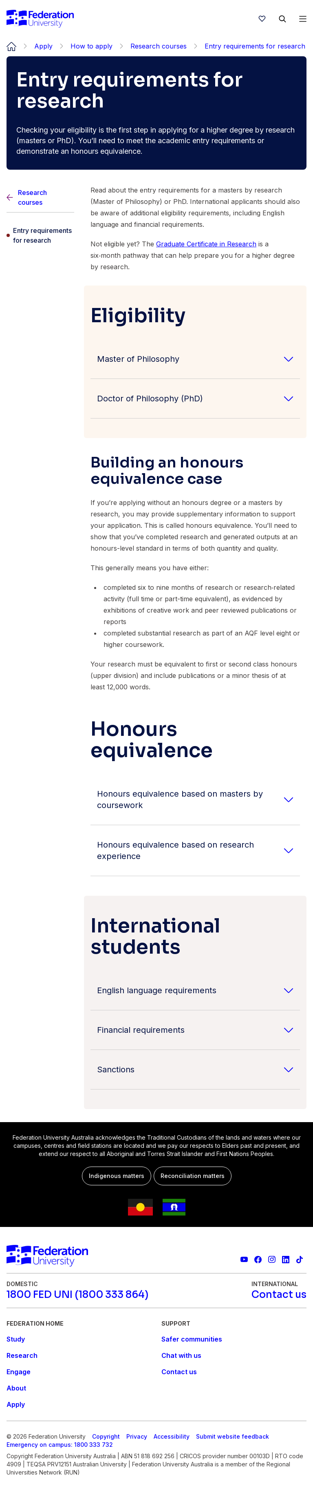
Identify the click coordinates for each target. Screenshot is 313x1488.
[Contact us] (278, 1294)
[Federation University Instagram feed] (272, 1260)
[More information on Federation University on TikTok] (299, 1260)
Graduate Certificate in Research (206, 244)
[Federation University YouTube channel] (244, 1260)
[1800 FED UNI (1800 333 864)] (77, 1294)
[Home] (40, 19)
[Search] (282, 19)
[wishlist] (262, 19)
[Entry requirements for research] (40, 235)
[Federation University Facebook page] (258, 1260)
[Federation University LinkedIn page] (286, 1260)
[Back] (40, 198)
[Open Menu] (302, 19)
